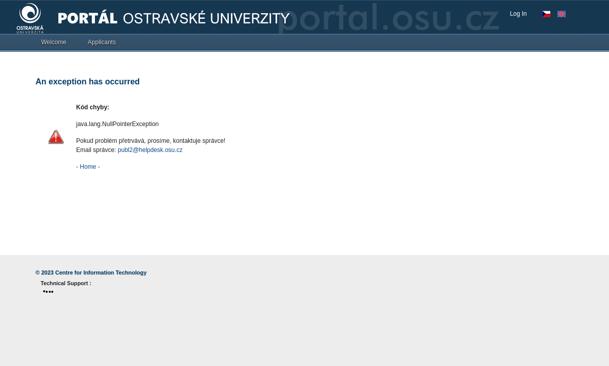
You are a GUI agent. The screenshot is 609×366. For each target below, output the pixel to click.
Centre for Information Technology (101, 272)
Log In (518, 13)
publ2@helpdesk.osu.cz (150, 150)
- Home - (88, 166)
